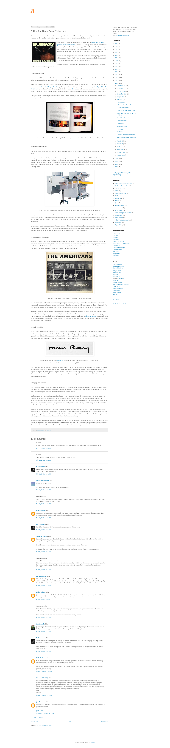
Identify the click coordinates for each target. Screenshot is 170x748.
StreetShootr (116, 290)
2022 (117, 52)
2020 (117, 58)
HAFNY (115, 280)
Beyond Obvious (118, 268)
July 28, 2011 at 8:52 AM (43, 570)
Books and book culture (122, 186)
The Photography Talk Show (121, 284)
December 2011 (121, 85)
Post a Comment (38, 717)
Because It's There (118, 266)
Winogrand (118, 222)
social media (118, 208)
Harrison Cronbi (41, 576)
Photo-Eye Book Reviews (120, 304)
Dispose (115, 235)
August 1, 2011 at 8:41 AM (44, 671)
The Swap (116, 251)
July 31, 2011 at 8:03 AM (43, 651)
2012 (117, 80)
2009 (117, 161)
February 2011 (121, 152)
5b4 (101, 87)
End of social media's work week (126, 110)
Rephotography (119, 205)
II (121, 278)
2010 (117, 158)
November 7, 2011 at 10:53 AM (45, 713)
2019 (117, 61)
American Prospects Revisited (123, 183)
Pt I (120, 278)
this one (74, 89)
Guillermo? (120, 132)
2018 (117, 63)
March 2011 (120, 149)
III (123, 278)
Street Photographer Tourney (123, 213)
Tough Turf (116, 253)
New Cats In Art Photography (121, 243)
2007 (117, 167)
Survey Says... (121, 102)
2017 (117, 66)
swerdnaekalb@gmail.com (122, 35)
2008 (117, 164)
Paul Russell (40, 624)
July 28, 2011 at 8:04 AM (43, 474)
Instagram (116, 239)
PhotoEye (97, 87)
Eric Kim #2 (116, 276)
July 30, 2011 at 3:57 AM (43, 617)
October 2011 (121, 91)
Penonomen (116, 245)
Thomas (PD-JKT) (42, 678)
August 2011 (121, 97)
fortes (116, 190)
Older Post (104, 722)
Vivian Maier (119, 215)
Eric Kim (115, 274)
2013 (117, 77)
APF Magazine (117, 264)
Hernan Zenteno (118, 282)
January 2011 (121, 155)
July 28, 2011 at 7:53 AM (43, 460)
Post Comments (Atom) (45, 725)
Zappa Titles (118, 225)
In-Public (116, 237)
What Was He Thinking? (122, 220)
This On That (117, 292)
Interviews (118, 198)
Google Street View (120, 193)
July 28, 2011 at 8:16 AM (43, 530)
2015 (117, 72)
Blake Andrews (40, 510)
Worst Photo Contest (122, 118)
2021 (117, 55)
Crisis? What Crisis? (122, 108)
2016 (117, 69)
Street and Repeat (118, 288)
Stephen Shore (119, 210)
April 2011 (120, 146)
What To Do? (119, 217)
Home (69, 722)
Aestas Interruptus (122, 126)
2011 (117, 83)
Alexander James (41, 536)
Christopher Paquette (43, 480)
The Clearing (120, 123)
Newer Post (34, 722)
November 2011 (122, 88)
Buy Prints (116, 300)
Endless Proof (117, 272)
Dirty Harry (116, 233)
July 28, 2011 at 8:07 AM (43, 490)
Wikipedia (116, 255)
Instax (116, 195)
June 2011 (120, 141)
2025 (117, 44)
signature (60, 360)
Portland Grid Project (119, 247)
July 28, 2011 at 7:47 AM (43, 448)
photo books (39, 711)
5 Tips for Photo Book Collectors (126, 105)
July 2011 (120, 99)
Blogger (92, 742)
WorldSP (115, 294)
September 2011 (122, 94)
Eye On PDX (119, 188)
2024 (117, 46)
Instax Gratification (118, 241)
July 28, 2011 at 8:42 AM (43, 552)
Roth (41, 87)
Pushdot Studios (118, 249)
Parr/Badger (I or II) (51, 87)
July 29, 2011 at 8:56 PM (43, 599)
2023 (117, 49)
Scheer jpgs (120, 129)
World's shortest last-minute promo (127, 137)
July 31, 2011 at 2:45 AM (43, 631)
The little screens (121, 120)
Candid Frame (117, 270)
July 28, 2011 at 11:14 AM (43, 585)
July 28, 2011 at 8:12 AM (43, 504)
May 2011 (120, 144)
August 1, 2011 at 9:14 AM (44, 695)
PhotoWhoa (116, 286)
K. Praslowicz (40, 466)
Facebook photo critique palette (126, 134)
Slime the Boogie (90, 316)
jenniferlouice (40, 702)
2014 (117, 75)
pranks (117, 200)
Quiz (116, 203)
